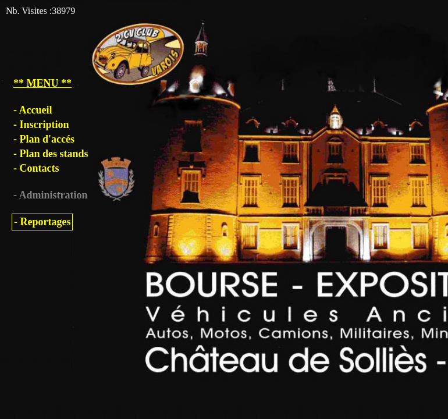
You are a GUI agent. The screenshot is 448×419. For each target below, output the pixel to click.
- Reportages (42, 222)
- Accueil (32, 110)
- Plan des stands (50, 153)
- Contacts (36, 168)
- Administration (50, 195)
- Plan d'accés (43, 139)
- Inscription (41, 124)
